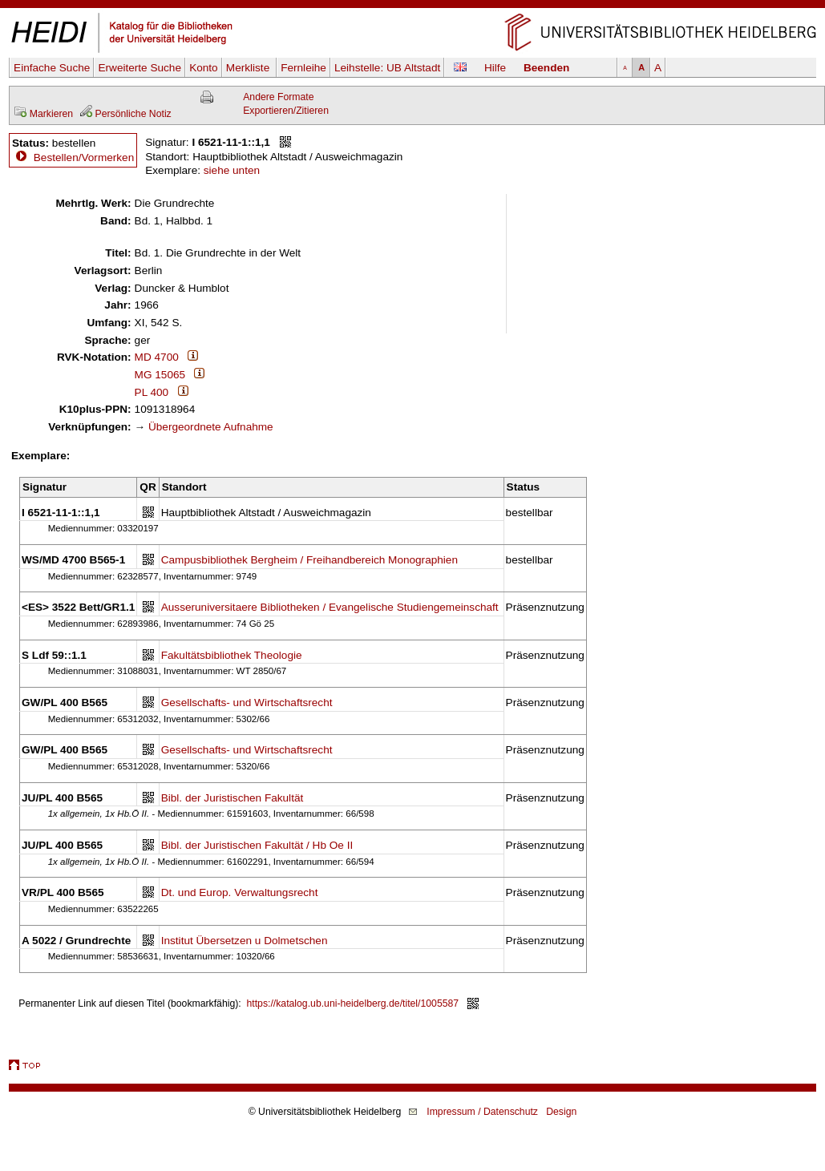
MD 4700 (157, 357)
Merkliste (249, 68)
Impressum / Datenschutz (482, 1111)
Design (561, 1111)
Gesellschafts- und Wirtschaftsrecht (247, 703)
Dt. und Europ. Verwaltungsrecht (239, 892)
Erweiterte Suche (139, 68)
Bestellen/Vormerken (84, 157)
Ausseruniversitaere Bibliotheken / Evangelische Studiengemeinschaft (330, 607)
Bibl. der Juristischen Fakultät (232, 798)
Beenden (546, 68)
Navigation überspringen (412, 6)
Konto (203, 68)
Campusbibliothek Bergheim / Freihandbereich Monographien (309, 560)
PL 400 (152, 392)
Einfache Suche (52, 68)
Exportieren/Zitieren (286, 110)
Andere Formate (278, 97)
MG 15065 (160, 375)
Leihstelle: (387, 68)
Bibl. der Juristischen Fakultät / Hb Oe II (257, 845)
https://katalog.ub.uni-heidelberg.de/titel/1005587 (353, 1003)
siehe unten (232, 170)
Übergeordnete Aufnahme (210, 427)
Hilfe (495, 68)
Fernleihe (303, 68)
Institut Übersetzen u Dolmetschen (244, 941)
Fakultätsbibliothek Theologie (231, 655)
